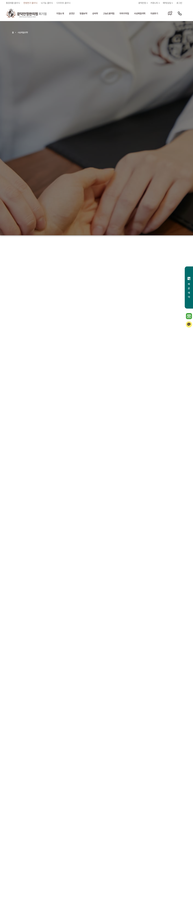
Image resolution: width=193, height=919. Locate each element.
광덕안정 (143, 3)
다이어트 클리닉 (63, 3)
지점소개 (60, 13)
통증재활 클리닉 (13, 3)
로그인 (179, 3)
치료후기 (154, 13)
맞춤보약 (83, 13)
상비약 (95, 13)
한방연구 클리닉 (30, 3)
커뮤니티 (155, 3)
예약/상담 (168, 3)
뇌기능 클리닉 (47, 3)
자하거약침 (124, 13)
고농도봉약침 (108, 13)
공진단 (72, 13)
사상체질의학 (139, 13)
